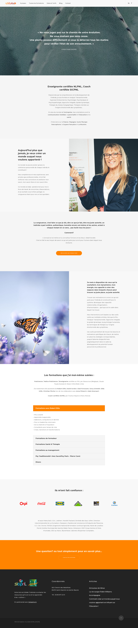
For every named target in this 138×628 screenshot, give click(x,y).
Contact (68, 3)
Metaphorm (32, 602)
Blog (60, 3)
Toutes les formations (36, 3)
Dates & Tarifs (51, 3)
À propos (23, 3)
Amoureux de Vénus (97, 588)
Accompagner (94, 595)
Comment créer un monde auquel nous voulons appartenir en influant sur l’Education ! (104, 602)
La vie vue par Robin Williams (100, 592)
